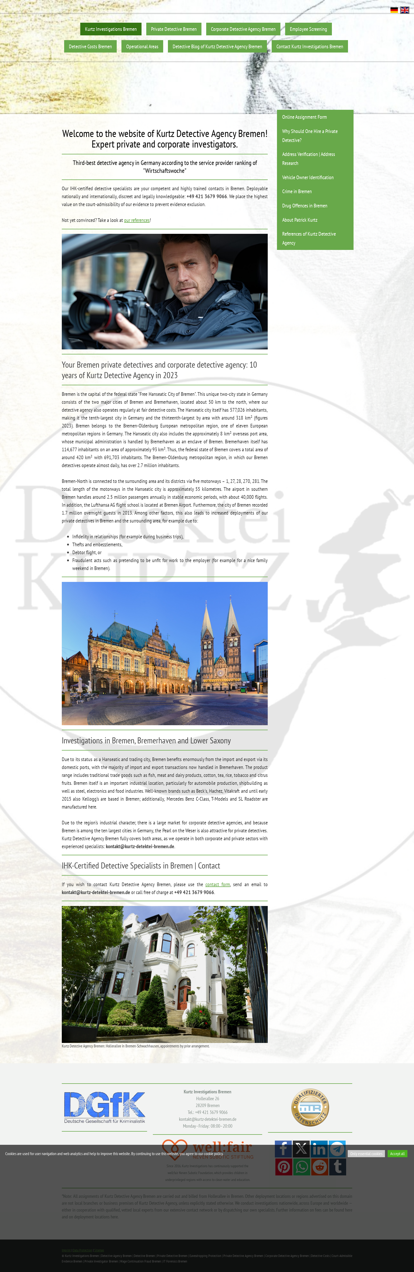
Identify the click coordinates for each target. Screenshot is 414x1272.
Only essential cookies (366, 1153)
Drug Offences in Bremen (304, 205)
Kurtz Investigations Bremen (111, 29)
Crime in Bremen (297, 191)
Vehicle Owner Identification (308, 177)
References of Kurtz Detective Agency (309, 238)
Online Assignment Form (304, 116)
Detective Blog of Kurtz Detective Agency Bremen (217, 46)
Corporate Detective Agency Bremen (243, 29)
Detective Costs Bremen (90, 46)
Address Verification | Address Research (308, 158)
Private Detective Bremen (174, 29)
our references (137, 220)
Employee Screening (308, 29)
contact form (217, 884)
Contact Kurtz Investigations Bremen (309, 46)
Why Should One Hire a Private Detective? (310, 135)
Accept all (397, 1153)
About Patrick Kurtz (299, 219)
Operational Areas (142, 46)
